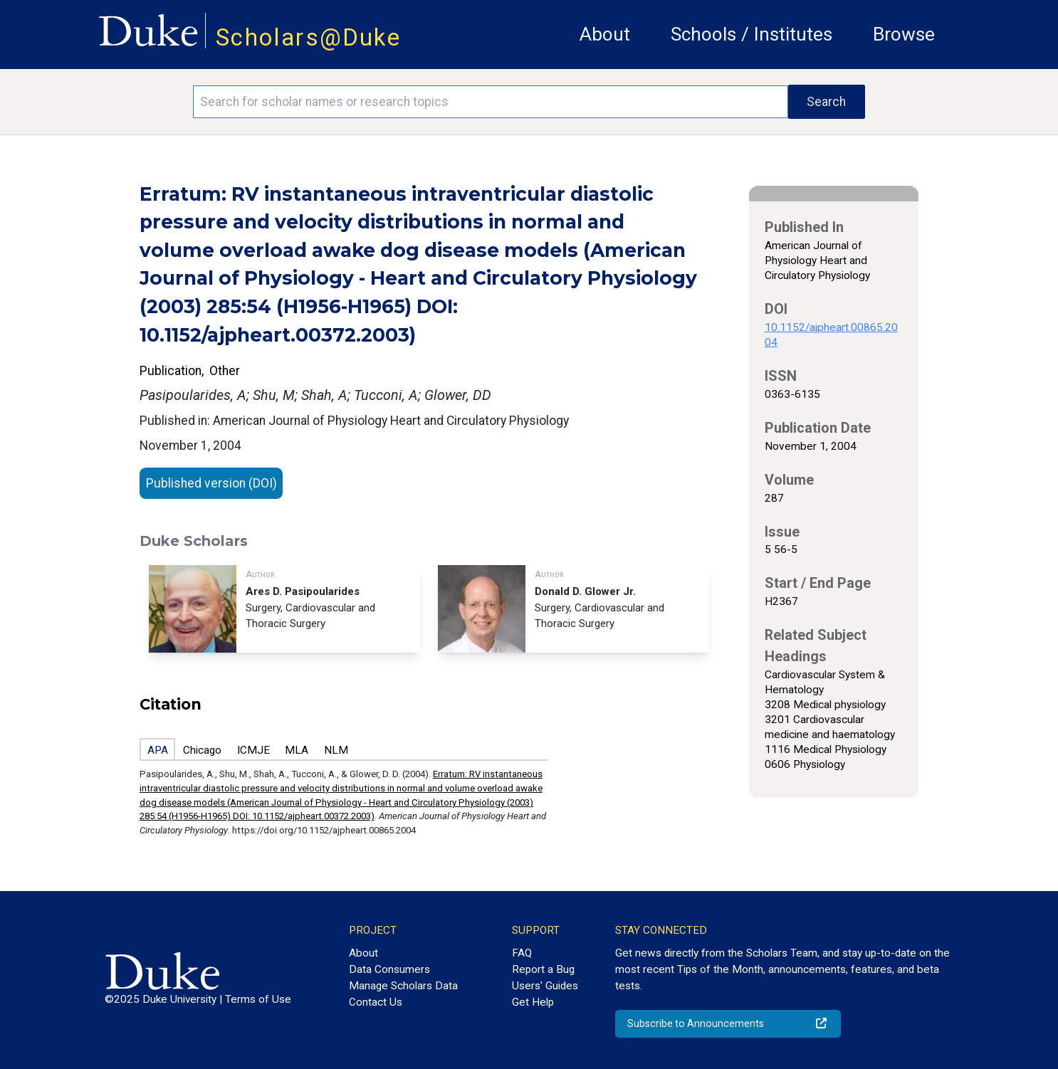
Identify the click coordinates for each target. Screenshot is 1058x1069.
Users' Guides (545, 985)
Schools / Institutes (751, 34)
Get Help (533, 1002)
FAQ (522, 953)
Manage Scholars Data (403, 985)
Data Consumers (389, 969)
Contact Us (375, 1002)
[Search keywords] (490, 101)
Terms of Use (258, 999)
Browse (904, 34)
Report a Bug (543, 969)
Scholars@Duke (308, 37)
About (605, 34)
